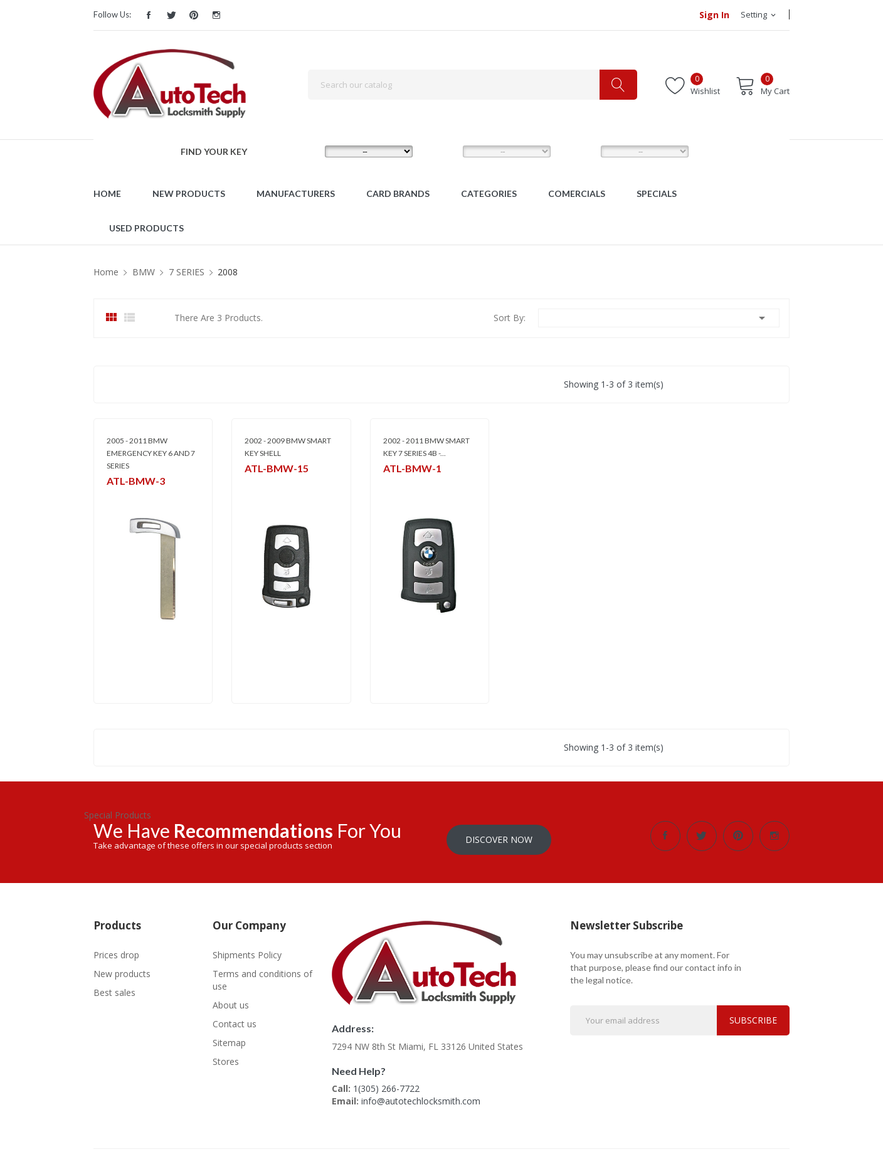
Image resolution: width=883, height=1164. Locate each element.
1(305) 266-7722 (386, 1085)
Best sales (114, 989)
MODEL (444, 151)
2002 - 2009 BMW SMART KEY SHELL (288, 447)
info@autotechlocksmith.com (420, 1097)
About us (231, 1001)
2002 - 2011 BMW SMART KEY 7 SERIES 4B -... (426, 447)
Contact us (234, 1020)
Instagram (216, 15)
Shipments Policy (247, 951)
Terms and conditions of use (262, 976)
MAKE (303, 151)
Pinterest (194, 15)
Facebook (149, 15)
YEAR (578, 151)
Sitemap (229, 1039)
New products (122, 970)
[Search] (472, 85)
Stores (226, 1058)
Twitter (171, 15)
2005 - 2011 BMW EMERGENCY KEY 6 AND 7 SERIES (151, 453)
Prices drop (116, 951)
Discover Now (498, 836)
